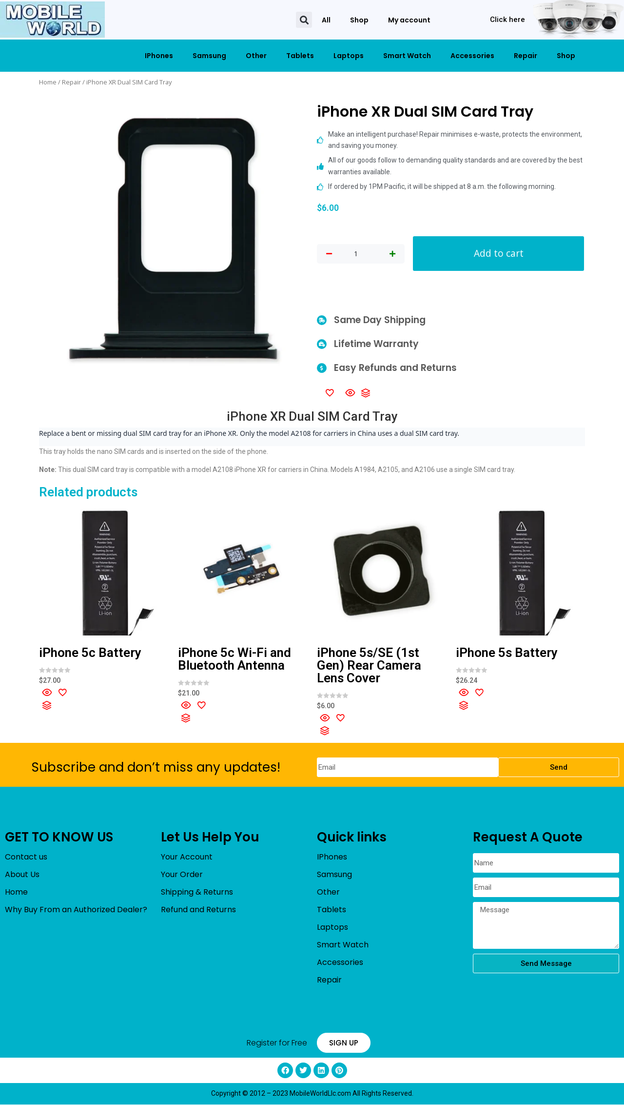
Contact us (26, 857)
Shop (359, 20)
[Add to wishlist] (329, 393)
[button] (304, 20)
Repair (525, 56)
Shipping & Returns (197, 893)
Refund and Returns (198, 910)
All (326, 20)
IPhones (159, 56)
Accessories (472, 56)
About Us (22, 875)
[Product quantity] (355, 254)
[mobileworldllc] (52, 19)
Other (256, 56)
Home (48, 82)
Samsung (209, 56)
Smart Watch (407, 56)
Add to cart (498, 253)
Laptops (348, 56)
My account (409, 20)
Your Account (187, 857)
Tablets (300, 56)
